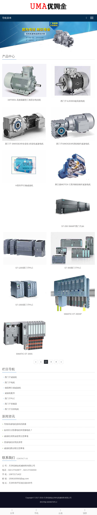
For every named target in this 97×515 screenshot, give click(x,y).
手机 (36, 511)
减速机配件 (10, 393)
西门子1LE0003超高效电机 (73, 101)
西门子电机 (10, 382)
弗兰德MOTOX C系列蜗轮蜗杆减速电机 (73, 184)
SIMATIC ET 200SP (73, 314)
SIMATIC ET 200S (24, 354)
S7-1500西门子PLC (24, 305)
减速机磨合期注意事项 (14, 448)
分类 (60, 511)
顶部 (85, 511)
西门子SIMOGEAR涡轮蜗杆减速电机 (72, 144)
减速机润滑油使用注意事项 (16, 436)
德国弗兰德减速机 (13, 388)
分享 (12, 511)
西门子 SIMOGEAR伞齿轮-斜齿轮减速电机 (24, 144)
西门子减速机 (11, 377)
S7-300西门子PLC (72, 268)
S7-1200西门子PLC (24, 268)
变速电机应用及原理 (13, 442)
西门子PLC (10, 398)
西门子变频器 (11, 404)
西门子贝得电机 (12, 409)
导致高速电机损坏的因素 (15, 424)
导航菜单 (6, 18)
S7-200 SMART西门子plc (72, 226)
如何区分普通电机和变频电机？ (18, 430)
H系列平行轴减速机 (24, 185)
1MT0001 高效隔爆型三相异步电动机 (24, 100)
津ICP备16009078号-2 (48, 502)
